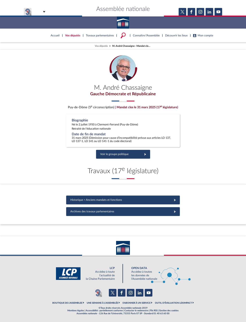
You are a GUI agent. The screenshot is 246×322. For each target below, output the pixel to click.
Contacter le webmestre (136, 311)
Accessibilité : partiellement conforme (104, 311)
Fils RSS (154, 311)
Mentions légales (75, 311)
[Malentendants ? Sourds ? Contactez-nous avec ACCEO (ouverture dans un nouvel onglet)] (98, 293)
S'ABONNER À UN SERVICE (136, 303)
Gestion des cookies (169, 311)
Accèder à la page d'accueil (123, 21)
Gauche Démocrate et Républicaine (123, 94)
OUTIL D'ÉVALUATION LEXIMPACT (173, 303)
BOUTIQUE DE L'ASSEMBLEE (67, 303)
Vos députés (101, 46)
